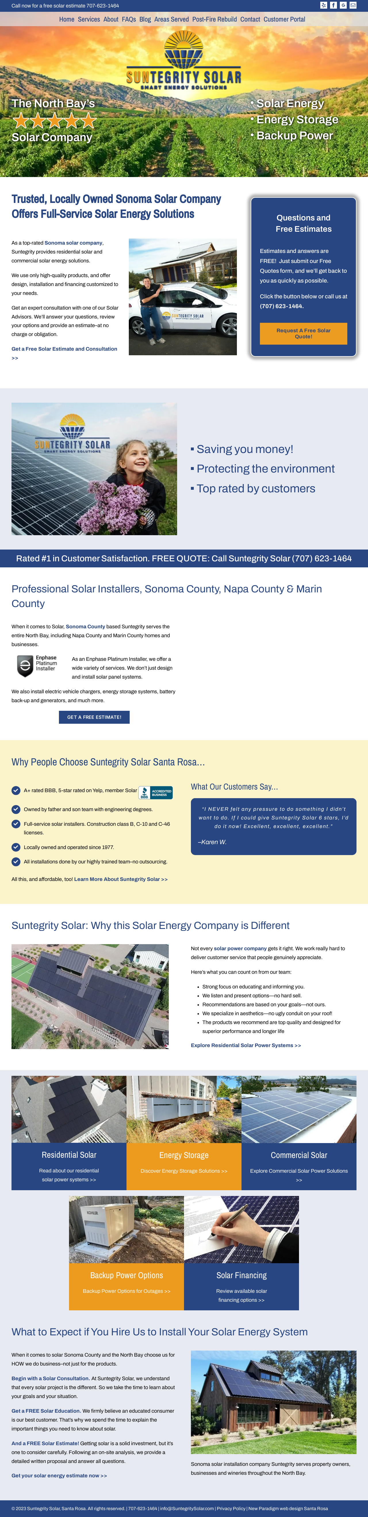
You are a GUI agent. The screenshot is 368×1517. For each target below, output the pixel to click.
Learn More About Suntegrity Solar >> (121, 879)
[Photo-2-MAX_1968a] (69, 1078)
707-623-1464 (103, 6)
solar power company (240, 948)
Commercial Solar (299, 1155)
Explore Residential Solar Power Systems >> (246, 1045)
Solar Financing (241, 1275)
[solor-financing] (241, 1198)
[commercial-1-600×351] (298, 1078)
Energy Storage (184, 1155)
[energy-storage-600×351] (183, 1078)
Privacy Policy (231, 1508)
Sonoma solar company (73, 243)
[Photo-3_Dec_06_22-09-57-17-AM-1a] (126, 1198)
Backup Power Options (126, 1275)
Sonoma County (85, 626)
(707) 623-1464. (282, 306)
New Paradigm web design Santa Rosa (288, 1508)
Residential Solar (69, 1154)
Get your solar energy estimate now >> (59, 1475)
